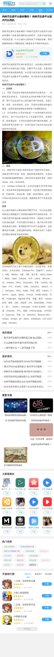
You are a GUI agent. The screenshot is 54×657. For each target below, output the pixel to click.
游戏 (14, 10)
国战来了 (7, 565)
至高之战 (45, 560)
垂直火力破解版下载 (12, 551)
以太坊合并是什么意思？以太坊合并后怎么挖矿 (26, 386)
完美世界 (20, 556)
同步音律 (20, 565)
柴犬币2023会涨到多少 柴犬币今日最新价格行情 (27, 366)
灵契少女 (20, 560)
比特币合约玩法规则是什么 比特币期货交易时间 (27, 376)
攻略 (40, 10)
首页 (4, 10)
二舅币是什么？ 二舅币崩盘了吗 (19, 348)
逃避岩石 (32, 565)
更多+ (49, 333)
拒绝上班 (7, 560)
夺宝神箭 (7, 556)
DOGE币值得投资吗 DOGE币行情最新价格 (25, 361)
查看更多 (27, 629)
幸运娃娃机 (33, 556)
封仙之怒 (32, 560)
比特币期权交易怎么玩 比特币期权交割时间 (25, 381)
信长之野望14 (9, 547)
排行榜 (50, 10)
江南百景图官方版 (27, 547)
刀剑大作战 (29, 551)
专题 (32, 10)
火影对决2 (44, 551)
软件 (22, 10)
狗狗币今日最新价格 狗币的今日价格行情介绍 (26, 371)
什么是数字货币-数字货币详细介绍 (20, 343)
